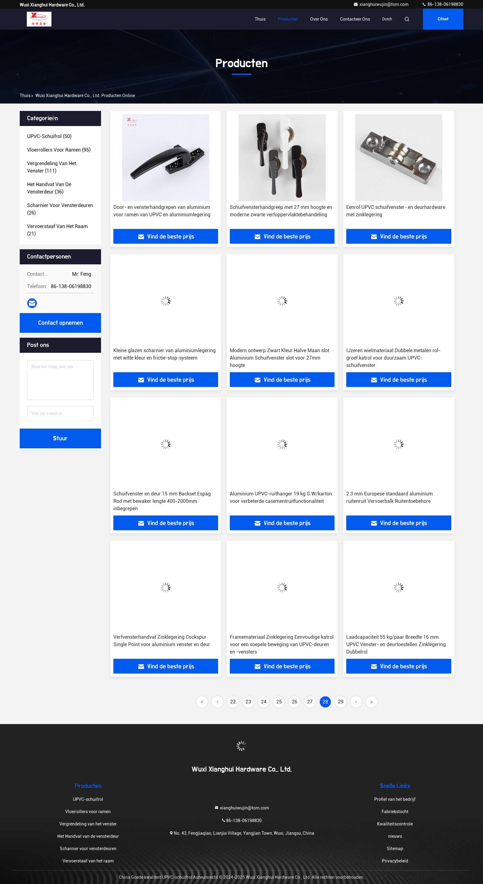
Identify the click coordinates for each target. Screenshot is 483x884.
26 (294, 702)
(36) (49, 188)
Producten (288, 19)
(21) (57, 230)
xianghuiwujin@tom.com (381, 4)
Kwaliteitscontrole (395, 823)
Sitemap (395, 848)
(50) (49, 136)
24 (263, 702)
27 (310, 702)
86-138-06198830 (442, 4)
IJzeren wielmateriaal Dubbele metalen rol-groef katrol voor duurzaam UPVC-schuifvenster (393, 358)
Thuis (260, 19)
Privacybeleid (395, 860)
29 (340, 702)
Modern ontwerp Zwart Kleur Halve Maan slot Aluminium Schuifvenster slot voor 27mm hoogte (279, 358)
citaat (443, 19)
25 (279, 702)
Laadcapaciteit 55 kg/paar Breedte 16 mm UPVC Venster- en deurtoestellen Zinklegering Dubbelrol (396, 644)
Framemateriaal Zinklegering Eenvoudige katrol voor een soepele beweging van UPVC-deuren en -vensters (282, 644)
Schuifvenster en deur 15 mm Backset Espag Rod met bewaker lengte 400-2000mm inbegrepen (162, 501)
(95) (59, 150)
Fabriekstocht (395, 811)
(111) (51, 167)
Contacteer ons (355, 19)
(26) (60, 209)
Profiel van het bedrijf (395, 799)
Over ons (319, 19)
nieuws (395, 836)
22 (233, 702)
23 (248, 702)
